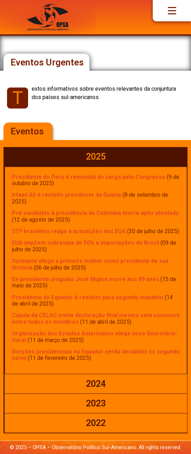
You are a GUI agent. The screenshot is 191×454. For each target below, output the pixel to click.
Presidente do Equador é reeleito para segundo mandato (87, 297)
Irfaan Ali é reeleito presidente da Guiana (66, 194)
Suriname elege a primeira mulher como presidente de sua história (90, 264)
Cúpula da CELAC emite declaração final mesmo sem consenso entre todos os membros (96, 318)
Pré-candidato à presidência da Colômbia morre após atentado (95, 213)
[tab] (95, 156)
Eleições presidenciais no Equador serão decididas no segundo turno (96, 354)
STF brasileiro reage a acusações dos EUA (69, 231)
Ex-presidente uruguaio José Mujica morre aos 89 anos (85, 279)
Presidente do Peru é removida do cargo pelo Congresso (88, 177)
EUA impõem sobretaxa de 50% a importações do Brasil (85, 242)
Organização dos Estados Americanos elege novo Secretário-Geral (95, 336)
